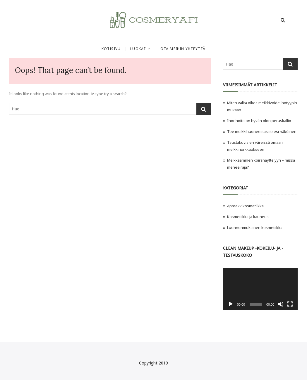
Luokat (138, 48)
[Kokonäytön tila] (290, 304)
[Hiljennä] (281, 304)
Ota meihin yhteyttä (183, 48)
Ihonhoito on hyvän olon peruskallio (259, 120)
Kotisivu (111, 48)
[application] (260, 289)
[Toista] (231, 304)
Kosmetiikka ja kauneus (248, 216)
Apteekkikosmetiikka (245, 205)
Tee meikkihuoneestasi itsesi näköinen (262, 131)
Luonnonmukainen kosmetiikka (254, 227)
